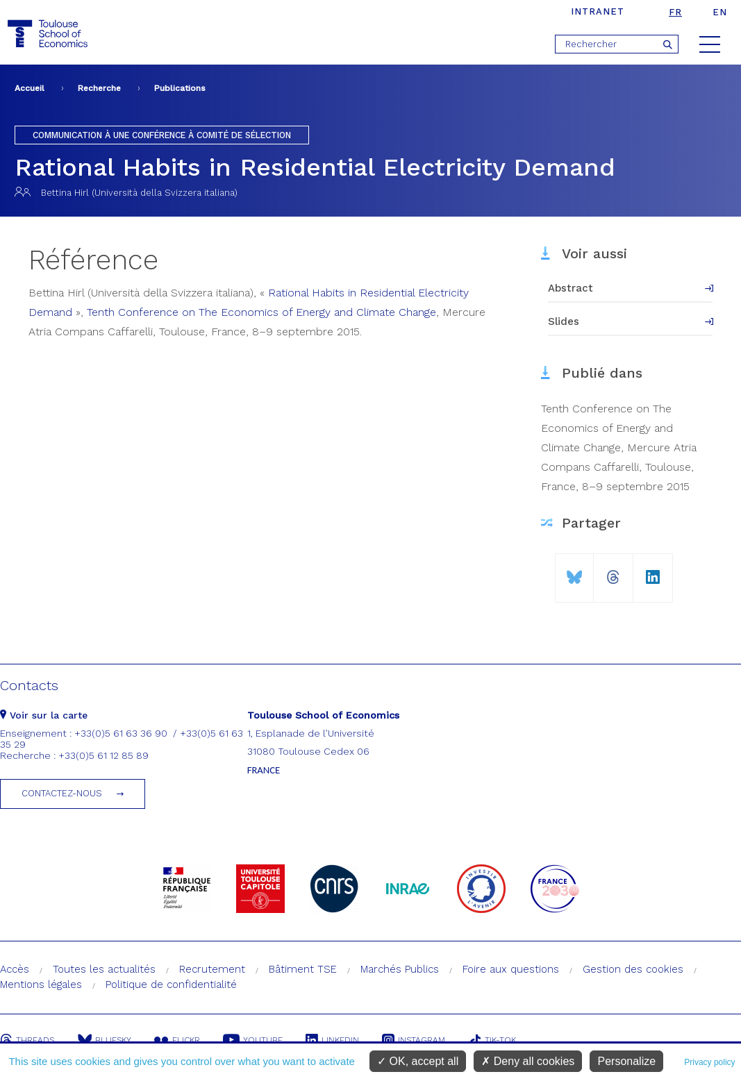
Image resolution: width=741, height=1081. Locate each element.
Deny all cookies (527, 1061)
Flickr (178, 1040)
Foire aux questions (511, 969)
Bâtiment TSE (303, 969)
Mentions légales (41, 984)
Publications (180, 88)
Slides (563, 321)
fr (675, 12)
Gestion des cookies (633, 969)
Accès (14, 969)
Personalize (626, 1061)
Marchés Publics (399, 969)
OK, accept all (417, 1061)
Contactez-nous (62, 793)
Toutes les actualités (104, 969)
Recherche (99, 88)
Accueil (29, 88)
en (720, 12)
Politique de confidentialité (171, 984)
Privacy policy (709, 1062)
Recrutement (212, 969)
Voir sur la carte (44, 715)
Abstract (570, 288)
